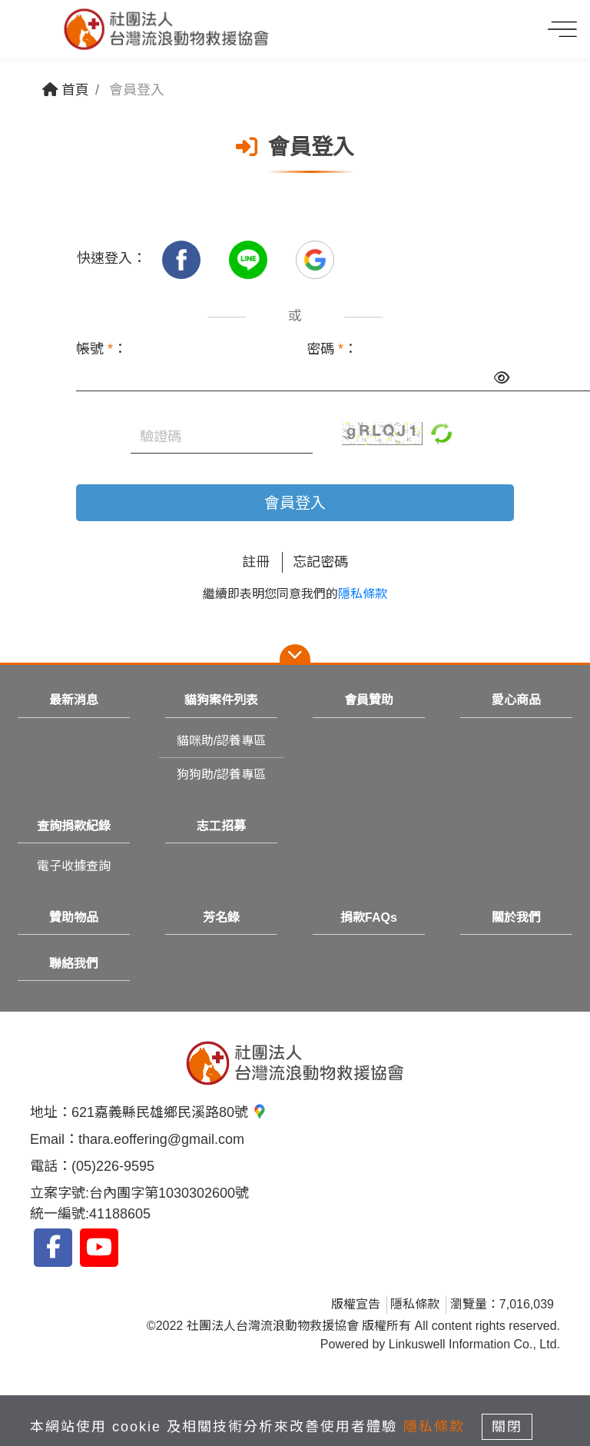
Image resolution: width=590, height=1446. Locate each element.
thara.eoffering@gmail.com (161, 1139)
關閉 (507, 1426)
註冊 (256, 562)
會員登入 (295, 502)
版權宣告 (355, 1304)
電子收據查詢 (74, 866)
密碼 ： (332, 349)
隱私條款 (362, 593)
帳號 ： (101, 349)
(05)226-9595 (112, 1166)
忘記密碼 (320, 562)
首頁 (65, 90)
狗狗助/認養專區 (221, 774)
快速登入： (111, 258)
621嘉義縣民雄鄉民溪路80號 (169, 1112)
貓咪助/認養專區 (221, 740)
